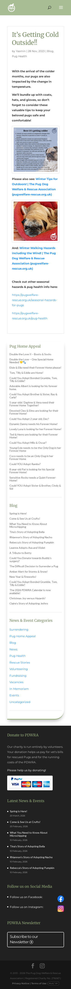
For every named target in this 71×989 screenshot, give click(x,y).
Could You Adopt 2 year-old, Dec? (29, 418)
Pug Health (19, 56)
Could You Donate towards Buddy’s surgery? (30, 559)
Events (14, 695)
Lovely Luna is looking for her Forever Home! (35, 429)
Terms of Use (38, 983)
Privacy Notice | (21, 983)
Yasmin (21, 51)
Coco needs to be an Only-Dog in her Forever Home (31, 457)
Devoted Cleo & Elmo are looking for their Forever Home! (33, 412)
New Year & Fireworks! (22, 576)
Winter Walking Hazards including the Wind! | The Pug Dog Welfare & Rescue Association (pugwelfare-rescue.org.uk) (34, 258)
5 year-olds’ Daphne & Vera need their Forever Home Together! (31, 404)
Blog (50, 51)
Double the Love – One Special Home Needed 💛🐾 (31, 361)
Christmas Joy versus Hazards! (27, 598)
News (13, 649)
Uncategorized (19, 702)
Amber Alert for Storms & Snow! (28, 571)
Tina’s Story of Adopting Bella (26, 531)
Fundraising (17, 675)
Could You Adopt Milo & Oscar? (28, 442)
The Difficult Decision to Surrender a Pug (33, 566)
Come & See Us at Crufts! (24, 518)
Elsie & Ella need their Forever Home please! (35, 367)
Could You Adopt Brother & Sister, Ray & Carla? (33, 396)
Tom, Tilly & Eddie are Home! (26, 372)
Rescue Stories (19, 662)
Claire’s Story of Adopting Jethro (28, 603)
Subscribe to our (24, 939)
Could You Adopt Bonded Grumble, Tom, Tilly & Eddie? (33, 379)
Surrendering (18, 629)
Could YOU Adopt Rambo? (25, 464)
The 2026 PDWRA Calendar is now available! (30, 591)
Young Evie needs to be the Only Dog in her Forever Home (35, 449)
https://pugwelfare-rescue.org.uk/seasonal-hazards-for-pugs (34, 300)
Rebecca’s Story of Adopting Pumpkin (31, 542)
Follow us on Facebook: (26, 897)
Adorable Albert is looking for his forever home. (33, 387)
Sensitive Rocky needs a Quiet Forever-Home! (32, 479)
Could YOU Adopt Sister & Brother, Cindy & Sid (35, 487)
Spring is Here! (18, 513)
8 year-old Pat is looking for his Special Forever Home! (31, 471)
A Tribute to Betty (20, 552)
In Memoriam (19, 689)
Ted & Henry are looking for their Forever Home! (33, 436)
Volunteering (18, 669)
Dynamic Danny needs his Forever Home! (33, 424)
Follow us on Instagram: (26, 907)
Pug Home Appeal (22, 636)
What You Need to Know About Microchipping (28, 525)
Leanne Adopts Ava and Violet (27, 547)
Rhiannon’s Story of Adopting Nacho (30, 537)
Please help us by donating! (26, 770)
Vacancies (16, 682)
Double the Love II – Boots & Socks (30, 354)
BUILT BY (53, 983)
